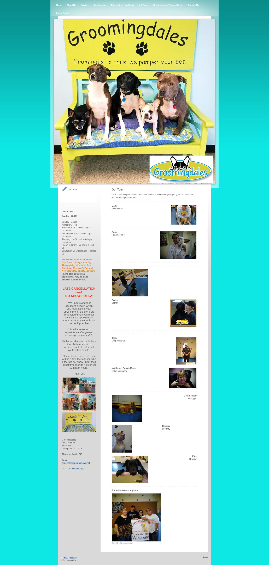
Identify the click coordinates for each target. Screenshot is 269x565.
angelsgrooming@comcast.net (76, 463)
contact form (78, 469)
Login (205, 557)
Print (64, 557)
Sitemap (73, 557)
